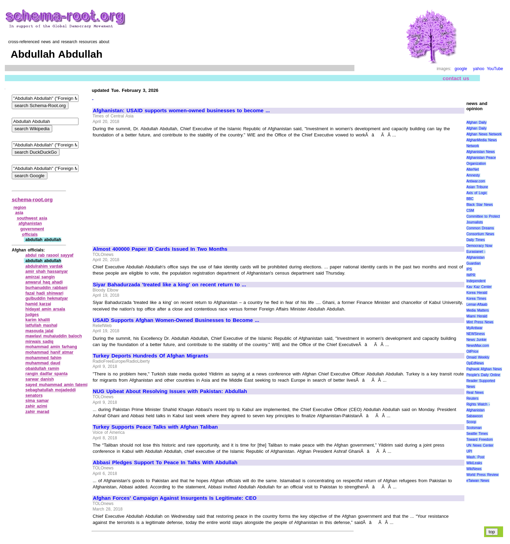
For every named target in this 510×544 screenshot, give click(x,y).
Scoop (471, 422)
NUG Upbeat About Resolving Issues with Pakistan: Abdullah (170, 391)
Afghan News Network (484, 134)
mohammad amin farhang (51, 346)
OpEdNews (475, 363)
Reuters (472, 398)
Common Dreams (480, 228)
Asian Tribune (477, 187)
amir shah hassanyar (46, 271)
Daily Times (475, 240)
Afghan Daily (476, 122)
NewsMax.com (477, 345)
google (461, 68)
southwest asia (32, 218)
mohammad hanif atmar (49, 352)
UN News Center (479, 445)
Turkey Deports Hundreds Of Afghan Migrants (150, 356)
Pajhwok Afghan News (484, 369)
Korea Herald (477, 293)
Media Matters (477, 310)
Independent (476, 281)
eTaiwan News (477, 481)
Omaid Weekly (477, 357)
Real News (475, 392)
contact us (456, 78)
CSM (470, 210)
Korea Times (476, 298)
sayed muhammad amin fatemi (56, 384)
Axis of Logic (476, 193)
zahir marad (37, 411)
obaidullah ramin (42, 368)
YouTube (495, 68)
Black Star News (479, 205)
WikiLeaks (474, 463)
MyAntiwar (474, 328)
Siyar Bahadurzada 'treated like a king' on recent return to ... (169, 284)
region (19, 207)
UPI (469, 451)
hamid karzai (38, 304)
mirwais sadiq (39, 341)
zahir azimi (36, 406)
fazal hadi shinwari (44, 293)
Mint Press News (479, 322)
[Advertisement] (151, 189)
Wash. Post (475, 457)
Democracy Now (479, 246)
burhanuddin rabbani (46, 287)
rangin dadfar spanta (46, 373)
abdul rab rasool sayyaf (49, 255)
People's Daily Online (483, 375)
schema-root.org (32, 199)
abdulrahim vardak (44, 266)
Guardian (473, 263)
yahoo (478, 68)
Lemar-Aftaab (477, 304)
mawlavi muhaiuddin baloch (53, 336)
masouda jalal (39, 330)
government (32, 229)
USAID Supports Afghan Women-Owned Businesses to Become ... (176, 320)
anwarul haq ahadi (44, 282)
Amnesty (473, 175)
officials (30, 234)
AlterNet (472, 169)
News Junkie (476, 340)
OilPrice (472, 351)
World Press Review (482, 475)
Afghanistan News (480, 152)
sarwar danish (39, 379)
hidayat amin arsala (45, 309)
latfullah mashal (41, 325)
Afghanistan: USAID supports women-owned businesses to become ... (181, 110)
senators (34, 395)
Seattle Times (477, 434)
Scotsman (474, 428)
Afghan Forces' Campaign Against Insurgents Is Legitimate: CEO (174, 498)
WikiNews (474, 469)
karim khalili (37, 319)
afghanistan (30, 223)
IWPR (470, 275)
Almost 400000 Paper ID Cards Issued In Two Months (160, 249)
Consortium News (480, 234)
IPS (469, 269)
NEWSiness (475, 334)
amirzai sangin (40, 277)
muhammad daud (42, 363)
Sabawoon (474, 416)
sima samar (37, 400)
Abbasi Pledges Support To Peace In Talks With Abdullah (165, 462)
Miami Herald (477, 316)
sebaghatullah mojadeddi (50, 390)
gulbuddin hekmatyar (46, 298)
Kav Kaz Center (479, 287)
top (492, 531)
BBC (470, 199)
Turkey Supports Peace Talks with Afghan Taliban (155, 427)
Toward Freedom (479, 439)
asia (19, 212)
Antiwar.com (475, 181)
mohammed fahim (43, 357)
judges (32, 314)
